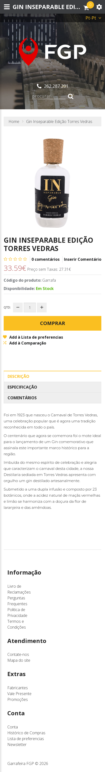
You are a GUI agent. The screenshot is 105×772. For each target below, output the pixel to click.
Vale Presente (19, 693)
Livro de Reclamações (19, 589)
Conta (12, 727)
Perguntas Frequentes (17, 600)
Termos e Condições (16, 624)
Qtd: (7, 307)
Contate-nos (18, 654)
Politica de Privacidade (17, 612)
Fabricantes (17, 687)
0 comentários (46, 259)
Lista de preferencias (25, 738)
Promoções (17, 699)
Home (14, 121)
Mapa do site (18, 660)
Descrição (18, 376)
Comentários (22, 397)
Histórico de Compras (26, 732)
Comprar (52, 323)
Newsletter (17, 744)
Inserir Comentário (82, 259)
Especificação (22, 387)
